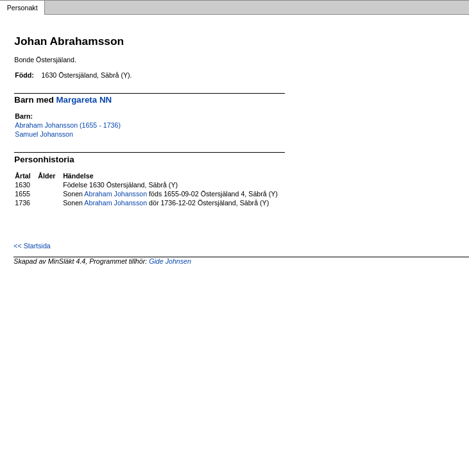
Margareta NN (84, 100)
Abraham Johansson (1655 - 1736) (68, 125)
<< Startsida (31, 246)
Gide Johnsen (170, 261)
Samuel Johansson (44, 134)
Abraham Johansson (115, 194)
